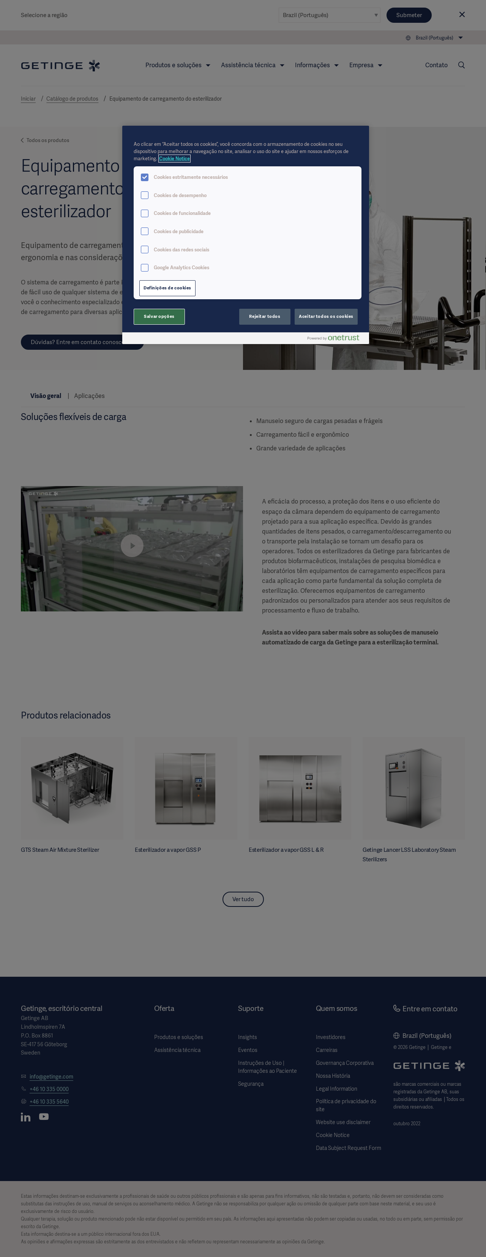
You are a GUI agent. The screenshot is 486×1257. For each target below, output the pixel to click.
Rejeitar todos (264, 316)
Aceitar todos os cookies (326, 316)
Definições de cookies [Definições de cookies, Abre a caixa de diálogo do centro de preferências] (167, 288)
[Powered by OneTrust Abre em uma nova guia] (336, 339)
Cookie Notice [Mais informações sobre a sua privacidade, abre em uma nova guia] (174, 158)
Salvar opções (159, 316)
